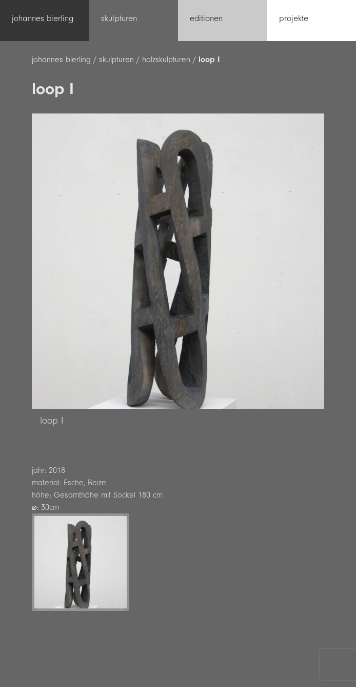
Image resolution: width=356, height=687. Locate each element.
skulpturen (116, 59)
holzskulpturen (166, 59)
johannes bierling (61, 59)
